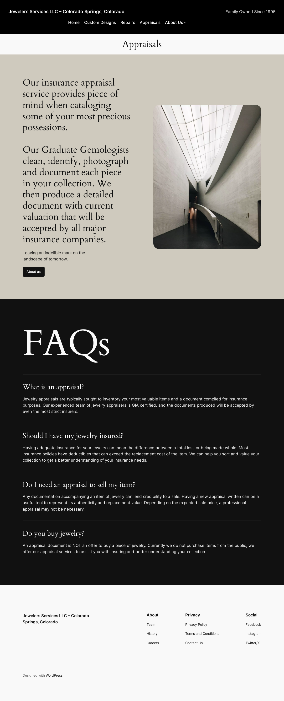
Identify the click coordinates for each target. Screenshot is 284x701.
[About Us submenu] (185, 22)
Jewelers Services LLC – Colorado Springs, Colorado (66, 11)
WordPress (54, 675)
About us (33, 272)
